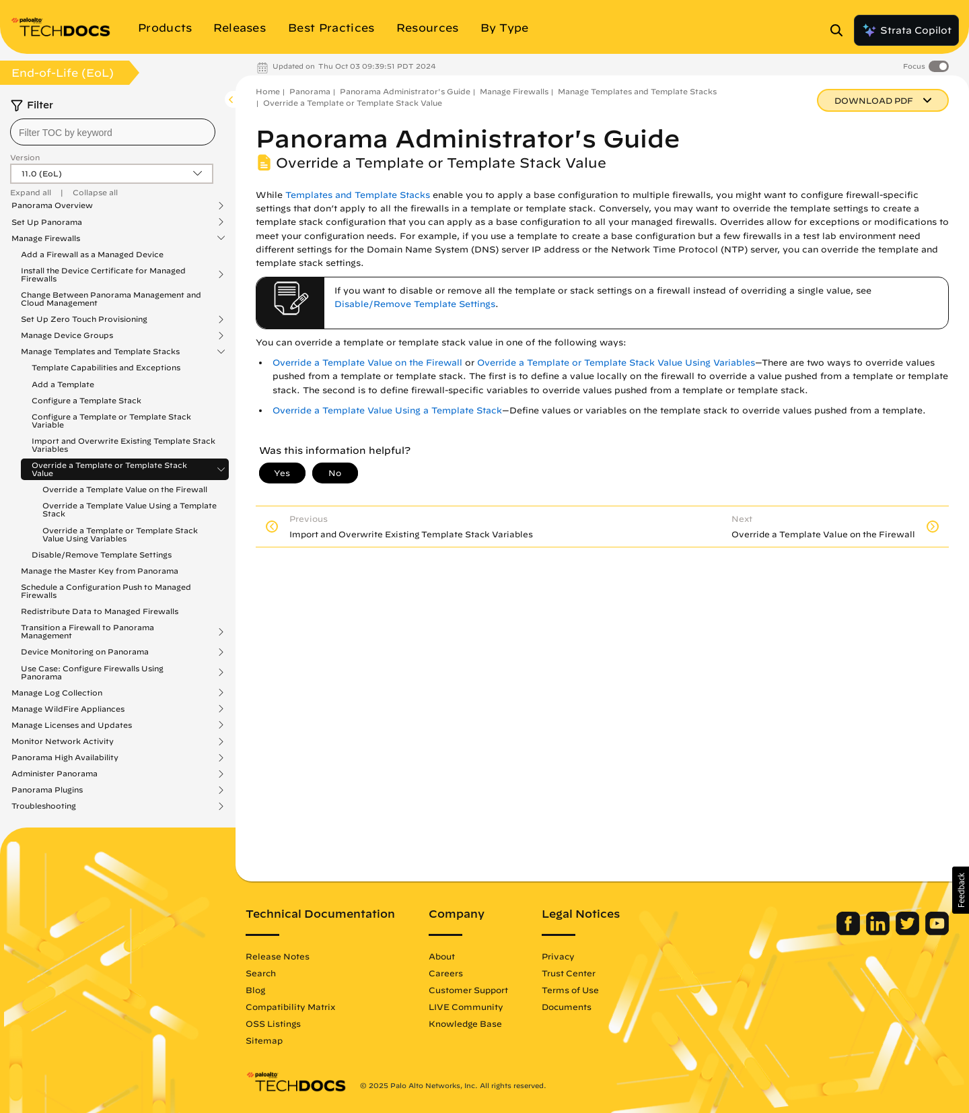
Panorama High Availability (64, 757)
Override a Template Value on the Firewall (124, 489)
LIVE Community (466, 1006)
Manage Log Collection (56, 693)
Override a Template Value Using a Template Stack (129, 509)
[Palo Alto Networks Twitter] (909, 931)
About (442, 956)
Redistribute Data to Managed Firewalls (99, 611)
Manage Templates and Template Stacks (100, 351)
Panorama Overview (52, 205)
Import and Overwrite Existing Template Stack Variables (123, 444)
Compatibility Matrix (290, 1006)
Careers (446, 973)
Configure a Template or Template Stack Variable (111, 420)
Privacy (558, 956)
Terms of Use (570, 989)
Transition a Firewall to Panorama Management (87, 631)
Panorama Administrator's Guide (405, 91)
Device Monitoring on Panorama (85, 652)
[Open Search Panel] (840, 30)
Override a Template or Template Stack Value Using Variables (120, 534)
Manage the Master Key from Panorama (99, 570)
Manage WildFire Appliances (67, 709)
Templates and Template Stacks (357, 195)
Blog (255, 989)
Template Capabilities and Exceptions (106, 367)
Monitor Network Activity (62, 741)
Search (261, 973)
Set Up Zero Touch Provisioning (84, 319)
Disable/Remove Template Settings (102, 554)
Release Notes (278, 956)
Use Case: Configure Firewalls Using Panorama (92, 673)
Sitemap (264, 1040)
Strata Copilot (906, 30)
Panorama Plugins (47, 790)
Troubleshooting (43, 806)
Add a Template (63, 384)
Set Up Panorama (46, 222)
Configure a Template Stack (86, 400)
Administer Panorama (54, 774)
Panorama (309, 91)
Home (268, 91)
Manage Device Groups (67, 335)
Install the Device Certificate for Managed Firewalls (103, 275)
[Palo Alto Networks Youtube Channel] (937, 931)
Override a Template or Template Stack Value (109, 469)
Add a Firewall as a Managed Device (92, 254)
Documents (566, 1006)
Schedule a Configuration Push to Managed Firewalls (106, 590)
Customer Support (468, 989)
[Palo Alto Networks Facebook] (849, 931)
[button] (960, 890)
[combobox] (112, 132)
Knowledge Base (465, 1023)
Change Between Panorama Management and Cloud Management (111, 298)
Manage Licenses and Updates (71, 725)
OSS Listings (273, 1023)
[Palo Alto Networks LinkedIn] (879, 931)
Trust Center (569, 973)
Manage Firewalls (45, 238)
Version (25, 157)
